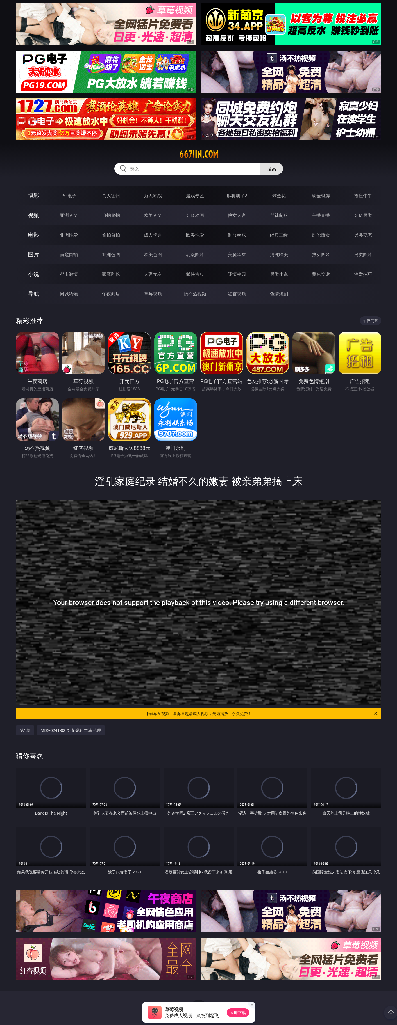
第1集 (25, 730)
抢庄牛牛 (363, 195)
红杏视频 (237, 294)
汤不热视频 (195, 294)
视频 (33, 215)
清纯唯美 (279, 254)
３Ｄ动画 (195, 215)
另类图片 (363, 254)
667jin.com (198, 154)
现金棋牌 (321, 195)
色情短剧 (279, 294)
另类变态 (363, 235)
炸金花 (279, 195)
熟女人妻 (237, 215)
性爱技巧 (363, 274)
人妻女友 (153, 274)
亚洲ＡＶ (69, 215)
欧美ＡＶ (153, 215)
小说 (33, 274)
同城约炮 (69, 294)
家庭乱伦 (111, 274)
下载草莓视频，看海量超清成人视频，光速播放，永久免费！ (262, 713)
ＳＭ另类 (363, 215)
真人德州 (111, 195)
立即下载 (238, 1012)
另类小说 (279, 274)
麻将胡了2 (237, 195)
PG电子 (69, 195)
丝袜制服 (279, 215)
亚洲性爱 (69, 235)
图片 (33, 254)
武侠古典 (195, 274)
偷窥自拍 (69, 254)
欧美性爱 (195, 235)
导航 (33, 293)
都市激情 (69, 274)
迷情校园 (237, 274)
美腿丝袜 (237, 254)
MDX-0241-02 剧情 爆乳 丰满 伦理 (71, 730)
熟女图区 (321, 254)
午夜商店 (111, 294)
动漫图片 (195, 254)
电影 (33, 235)
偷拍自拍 (111, 235)
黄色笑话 (321, 274)
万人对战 (153, 195)
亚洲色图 (111, 254)
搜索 (271, 169)
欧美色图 (153, 254)
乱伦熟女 (321, 235)
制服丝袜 (237, 235)
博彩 (33, 195)
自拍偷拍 (111, 215)
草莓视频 (153, 294)
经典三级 (279, 235)
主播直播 (321, 215)
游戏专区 (195, 195)
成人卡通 (153, 235)
